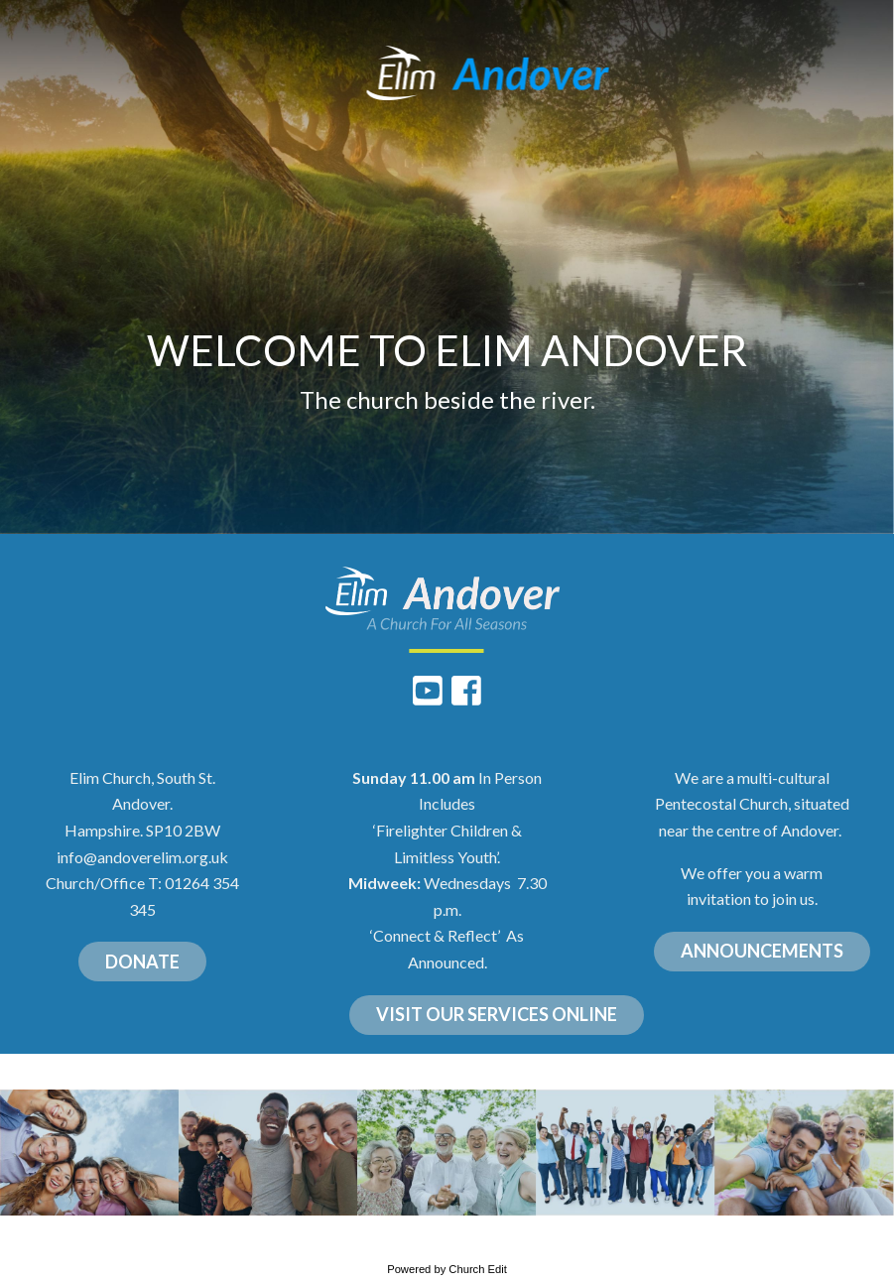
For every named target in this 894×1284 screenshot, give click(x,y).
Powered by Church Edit (447, 1269)
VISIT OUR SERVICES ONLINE (496, 1014)
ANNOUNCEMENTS (762, 951)
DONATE (142, 961)
